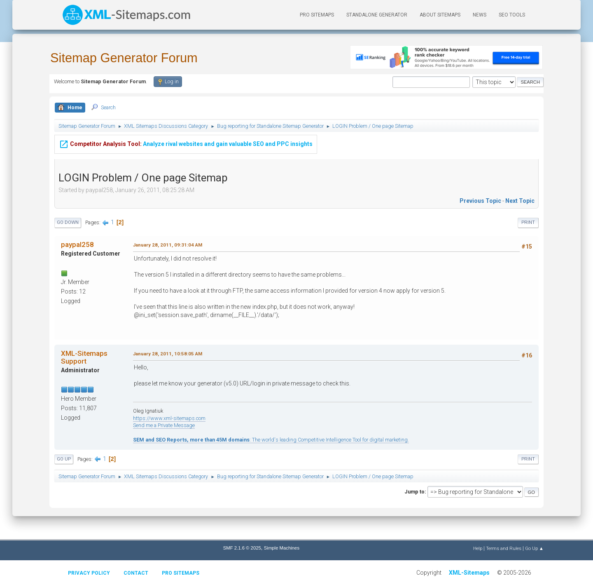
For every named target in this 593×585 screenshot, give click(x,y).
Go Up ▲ (534, 548)
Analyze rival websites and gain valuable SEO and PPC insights (186, 143)
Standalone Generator (376, 15)
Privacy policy (89, 573)
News (479, 15)
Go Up (64, 459)
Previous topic (480, 200)
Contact (136, 573)
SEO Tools (512, 15)
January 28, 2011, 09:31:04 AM (167, 245)
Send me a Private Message (164, 425)
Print (528, 222)
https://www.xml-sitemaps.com (169, 418)
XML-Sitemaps (469, 572)
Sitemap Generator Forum (124, 58)
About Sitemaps (440, 15)
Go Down (68, 222)
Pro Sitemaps (180, 573)
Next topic (520, 200)
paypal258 (77, 244)
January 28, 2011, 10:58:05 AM (167, 354)
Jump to (414, 492)
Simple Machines (281, 547)
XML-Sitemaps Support (84, 357)
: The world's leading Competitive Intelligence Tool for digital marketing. (271, 440)
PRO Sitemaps (317, 15)
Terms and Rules (503, 548)
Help (477, 548)
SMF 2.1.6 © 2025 (242, 547)
